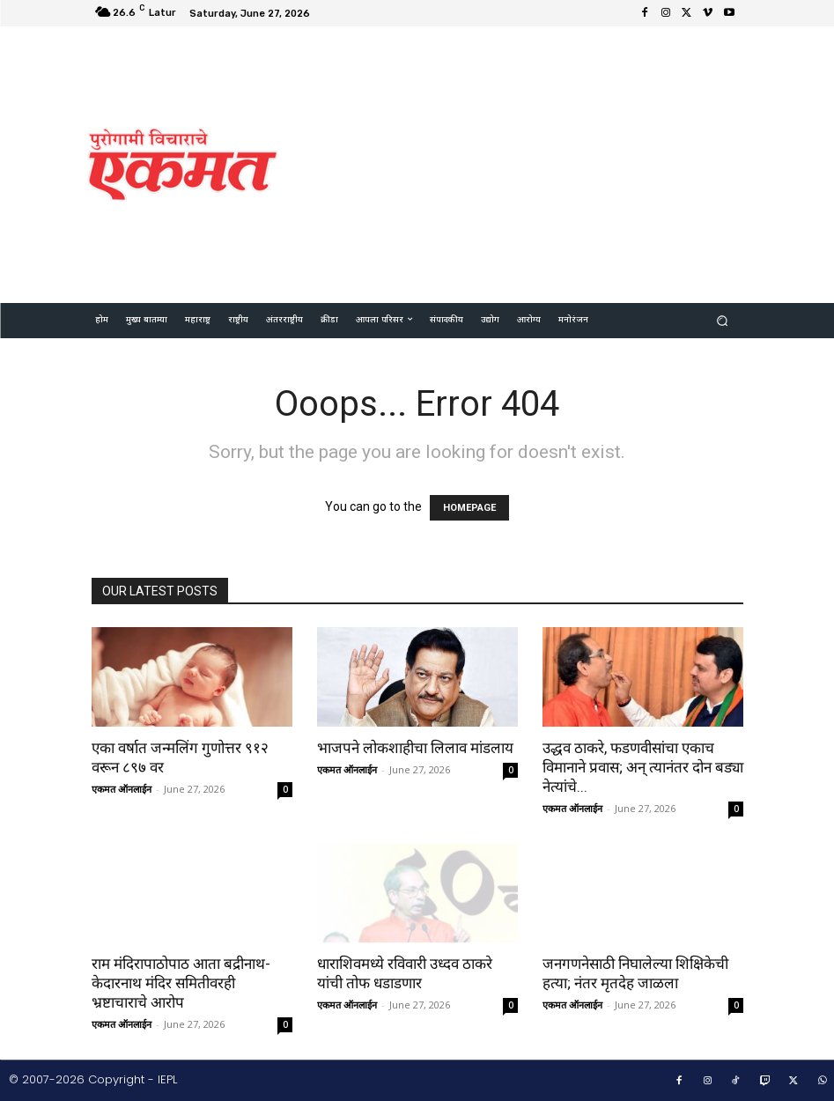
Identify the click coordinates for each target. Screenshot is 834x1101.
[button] (722, 320)
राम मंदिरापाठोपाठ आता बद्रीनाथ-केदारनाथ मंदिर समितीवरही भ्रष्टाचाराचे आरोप (181, 983)
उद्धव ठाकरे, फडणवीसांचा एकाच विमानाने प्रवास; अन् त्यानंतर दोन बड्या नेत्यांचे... (642, 767)
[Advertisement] (564, 162)
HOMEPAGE (469, 508)
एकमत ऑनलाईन (121, 788)
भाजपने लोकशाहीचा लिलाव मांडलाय (415, 748)
